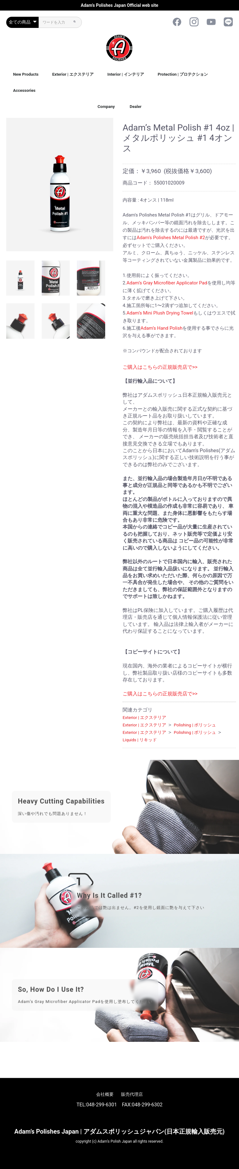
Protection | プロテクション (183, 74)
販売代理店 (132, 1094)
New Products (26, 74)
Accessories (24, 90)
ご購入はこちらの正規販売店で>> (160, 367)
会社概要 (105, 1094)
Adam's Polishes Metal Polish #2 (171, 237)
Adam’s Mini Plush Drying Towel (160, 313)
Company (106, 106)
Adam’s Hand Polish (162, 328)
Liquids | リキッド (140, 739)
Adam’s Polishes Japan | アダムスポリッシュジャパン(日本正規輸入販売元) (119, 1131)
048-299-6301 (101, 1105)
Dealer (136, 106)
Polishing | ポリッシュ (195, 724)
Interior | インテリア (125, 74)
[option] (59, 184)
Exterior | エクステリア (73, 74)
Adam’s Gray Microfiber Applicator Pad (167, 283)
